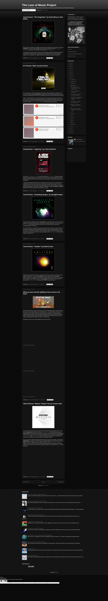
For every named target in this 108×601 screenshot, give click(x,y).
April (72, 120)
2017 (70, 78)
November (73, 81)
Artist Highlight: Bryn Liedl (33, 555)
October (72, 83)
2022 (70, 70)
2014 (70, 130)
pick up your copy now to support (37, 101)
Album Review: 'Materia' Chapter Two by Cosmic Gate (42, 403)
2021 (70, 72)
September (73, 85)
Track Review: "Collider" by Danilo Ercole (38, 246)
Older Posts (61, 481)
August (72, 113)
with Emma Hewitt (26, 435)
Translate (44, 10)
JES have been (35, 435)
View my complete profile (79, 141)
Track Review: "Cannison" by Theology (35, 528)
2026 (70, 63)
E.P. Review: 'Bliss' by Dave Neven (35, 66)
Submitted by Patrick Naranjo (29, 345)
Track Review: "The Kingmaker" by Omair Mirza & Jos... (75, 88)
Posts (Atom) (46, 485)
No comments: (42, 57)
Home (43, 481)
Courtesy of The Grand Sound (29, 396)
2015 (70, 128)
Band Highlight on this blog (33, 176)
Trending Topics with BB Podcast (75, 53)
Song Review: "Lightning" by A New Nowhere (39, 149)
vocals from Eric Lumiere (54, 442)
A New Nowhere (51, 176)
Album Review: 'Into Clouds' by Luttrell (35, 521)
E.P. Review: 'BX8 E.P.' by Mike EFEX (35, 508)
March (72, 122)
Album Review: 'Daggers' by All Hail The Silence (37, 501)
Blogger (56, 572)
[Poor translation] (5, 581)
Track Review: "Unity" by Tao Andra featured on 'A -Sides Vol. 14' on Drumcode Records (76, 18)
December (73, 79)
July (72, 115)
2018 (70, 76)
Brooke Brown (79, 139)
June (72, 117)
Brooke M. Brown (71, 56)
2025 (70, 64)
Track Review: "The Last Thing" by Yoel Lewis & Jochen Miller (40, 535)
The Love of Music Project (39, 5)
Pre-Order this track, (33, 280)
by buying (59, 444)
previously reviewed (45, 432)
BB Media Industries (72, 51)
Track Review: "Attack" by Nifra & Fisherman (36, 542)
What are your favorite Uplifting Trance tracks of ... (75, 105)
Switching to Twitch (31, 548)
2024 (70, 66)
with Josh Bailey (50, 49)
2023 (70, 68)
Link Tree (70, 49)
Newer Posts (26, 481)
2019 (70, 74)
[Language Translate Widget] (29, 10)
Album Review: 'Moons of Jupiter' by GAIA (36, 514)
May (72, 118)
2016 (70, 126)
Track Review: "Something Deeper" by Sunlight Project (43, 194)
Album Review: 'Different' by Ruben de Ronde (37, 494)
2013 (70, 132)
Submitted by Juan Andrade (28, 370)
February (73, 124)
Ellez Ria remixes (53, 231)
